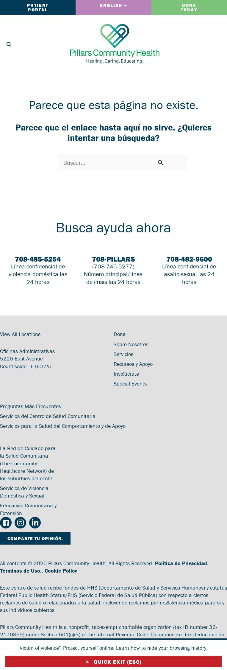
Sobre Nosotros (131, 344)
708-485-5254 (38, 258)
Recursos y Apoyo (133, 363)
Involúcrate (126, 373)
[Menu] (215, 43)
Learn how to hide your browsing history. (162, 647)
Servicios (123, 354)
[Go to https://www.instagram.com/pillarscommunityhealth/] (20, 522)
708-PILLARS (113, 258)
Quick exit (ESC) (114, 661)
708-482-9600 (189, 258)
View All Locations (20, 334)
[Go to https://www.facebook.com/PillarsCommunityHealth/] (6, 523)
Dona (120, 334)
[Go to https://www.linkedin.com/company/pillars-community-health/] (35, 522)
